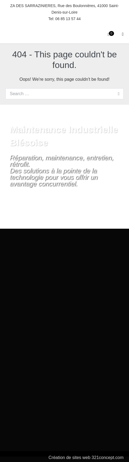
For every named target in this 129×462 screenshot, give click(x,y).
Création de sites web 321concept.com (86, 457)
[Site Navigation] (123, 34)
